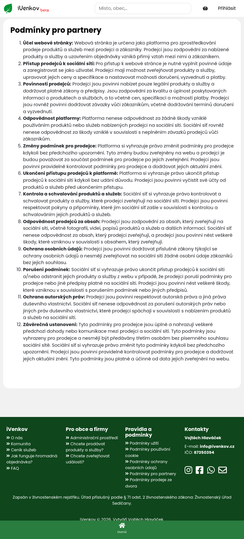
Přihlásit (227, 8)
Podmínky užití (142, 443)
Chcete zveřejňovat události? (88, 459)
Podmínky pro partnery (150, 473)
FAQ (12, 468)
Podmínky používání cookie (147, 452)
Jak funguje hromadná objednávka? (31, 459)
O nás (14, 437)
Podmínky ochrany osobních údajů (146, 464)
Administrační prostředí (92, 437)
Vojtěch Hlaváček (145, 519)
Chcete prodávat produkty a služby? (85, 447)
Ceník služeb (21, 450)
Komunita (18, 444)
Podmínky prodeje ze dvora (148, 482)
